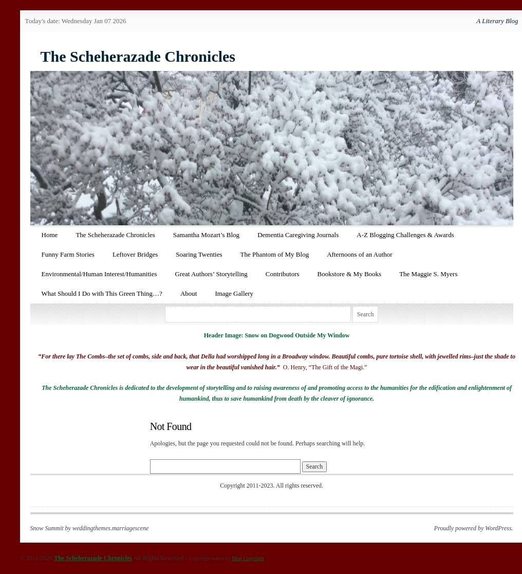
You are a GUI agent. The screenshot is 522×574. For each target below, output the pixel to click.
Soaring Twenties (199, 254)
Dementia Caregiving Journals (298, 235)
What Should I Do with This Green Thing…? (102, 293)
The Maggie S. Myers (428, 274)
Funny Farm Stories (68, 254)
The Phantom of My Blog (274, 254)
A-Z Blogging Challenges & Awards (405, 235)
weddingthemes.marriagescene (110, 528)
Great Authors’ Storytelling (211, 274)
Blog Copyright (248, 558)
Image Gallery (234, 293)
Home (50, 235)
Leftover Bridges (135, 254)
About (188, 293)
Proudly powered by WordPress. (473, 528)
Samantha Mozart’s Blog (206, 235)
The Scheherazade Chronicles (138, 56)
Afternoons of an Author (359, 254)
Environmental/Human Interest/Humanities (99, 274)
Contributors (283, 274)
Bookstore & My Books (350, 274)
